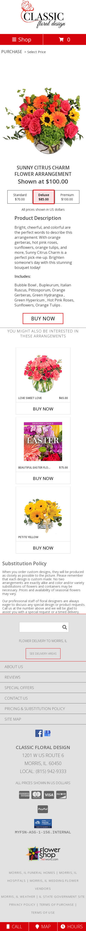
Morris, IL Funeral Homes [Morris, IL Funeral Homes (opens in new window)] (32, 873)
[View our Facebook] (39, 735)
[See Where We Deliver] (43, 653)
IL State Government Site (62, 897)
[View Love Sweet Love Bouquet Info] (43, 372)
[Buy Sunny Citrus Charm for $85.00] (43, 318)
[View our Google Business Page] (47, 735)
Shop (21, 39)
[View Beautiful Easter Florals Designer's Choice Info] (43, 441)
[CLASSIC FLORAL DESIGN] (43, 27)
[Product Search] (44, 627)
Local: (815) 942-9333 (43, 771)
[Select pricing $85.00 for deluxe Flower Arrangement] (43, 197)
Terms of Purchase (56, 904)
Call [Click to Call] (14, 926)
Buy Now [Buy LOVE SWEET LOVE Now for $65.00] (43, 409)
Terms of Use (43, 912)
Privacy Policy (22, 904)
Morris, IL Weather (18, 897)
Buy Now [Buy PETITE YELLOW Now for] (43, 548)
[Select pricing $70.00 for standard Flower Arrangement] (20, 197)
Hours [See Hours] (72, 926)
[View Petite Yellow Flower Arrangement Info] (43, 511)
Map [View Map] (43, 926)
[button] (43, 823)
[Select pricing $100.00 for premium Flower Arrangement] (67, 197)
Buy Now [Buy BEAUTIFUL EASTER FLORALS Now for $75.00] (43, 478)
